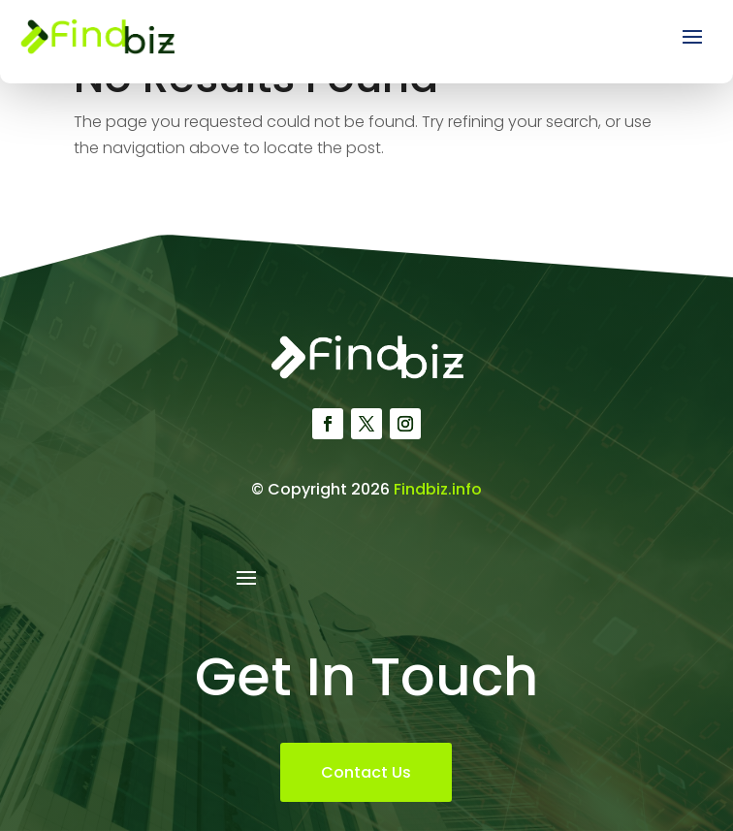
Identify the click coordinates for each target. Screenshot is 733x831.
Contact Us (366, 772)
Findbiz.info (438, 489)
